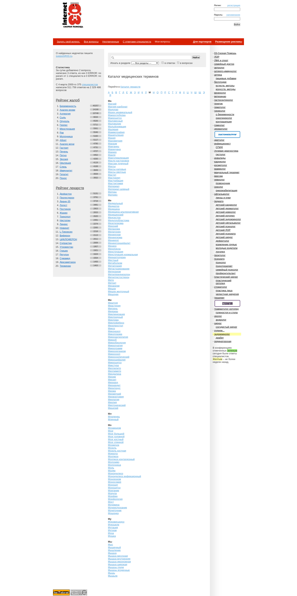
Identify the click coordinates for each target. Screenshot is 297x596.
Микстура (113, 365)
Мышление (114, 550)
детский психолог (225, 226)
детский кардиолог (226, 204)
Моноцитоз (114, 487)
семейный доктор (224, 64)
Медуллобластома (118, 220)
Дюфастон (66, 193)
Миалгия (113, 302)
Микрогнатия (115, 345)
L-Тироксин (66, 231)
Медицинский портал (72, 15)
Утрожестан (66, 246)
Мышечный (114, 547)
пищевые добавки (226, 78)
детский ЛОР (223, 230)
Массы (112, 166)
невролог (219, 179)
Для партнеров (202, 41)
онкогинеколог (224, 118)
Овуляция (65, 163)
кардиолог (220, 161)
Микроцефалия (117, 359)
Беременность (68, 106)
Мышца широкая (117, 564)
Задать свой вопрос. (68, 41)
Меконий (113, 226)
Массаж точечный (118, 163)
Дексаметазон (68, 262)
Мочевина (114, 504)
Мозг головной (116, 436)
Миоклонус (114, 388)
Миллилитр (114, 368)
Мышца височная (118, 555)
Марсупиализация (118, 157)
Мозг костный (115, 439)
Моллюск (113, 456)
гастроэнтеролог (223, 100)
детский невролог (226, 212)
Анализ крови (67, 109)
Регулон (64, 254)
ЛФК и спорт (221, 60)
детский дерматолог (227, 208)
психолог (221, 262)
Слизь (63, 166)
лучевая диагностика (226, 150)
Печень (64, 151)
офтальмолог (222, 194)
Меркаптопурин (117, 257)
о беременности (225, 114)
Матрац (112, 192)
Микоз (111, 328)
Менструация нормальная (123, 254)
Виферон (65, 235)
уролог (218, 316)
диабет (220, 337)
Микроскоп (114, 354)
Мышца (112, 553)
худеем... (219, 330)
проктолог (220, 255)
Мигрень (113, 308)
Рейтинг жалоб (68, 100)
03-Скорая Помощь (225, 53)
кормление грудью (226, 244)
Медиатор (113, 206)
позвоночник (223, 183)
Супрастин (66, 243)
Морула (112, 493)
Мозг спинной (115, 442)
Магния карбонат (117, 106)
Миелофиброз (116, 322)
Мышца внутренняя (119, 558)
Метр (111, 280)
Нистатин (65, 220)
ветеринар (220, 96)
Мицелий (113, 408)
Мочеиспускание (117, 507)
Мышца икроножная (119, 561)
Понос (63, 178)
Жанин (63, 212)
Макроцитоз (115, 118)
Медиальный (115, 203)
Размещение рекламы (228, 41)
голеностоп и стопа (227, 312)
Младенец (114, 416)
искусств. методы (225, 89)
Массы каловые (117, 169)
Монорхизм (114, 479)
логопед (220, 251)
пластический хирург (226, 276)
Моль (111, 467)
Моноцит (113, 484)
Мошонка (113, 513)
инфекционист (222, 143)
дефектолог (222, 240)
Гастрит (64, 147)
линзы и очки (223, 197)
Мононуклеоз (115, 473)
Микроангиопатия (118, 337)
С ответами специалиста (137, 41)
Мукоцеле (113, 524)
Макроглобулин (117, 115)
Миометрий (114, 393)
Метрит (112, 283)
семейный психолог (227, 269)
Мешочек (113, 294)
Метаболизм (115, 263)
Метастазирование (119, 268)
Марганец (113, 146)
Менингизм (114, 234)
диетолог (219, 140)
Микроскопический (118, 356)
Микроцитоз (115, 362)
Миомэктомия (116, 396)
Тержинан (65, 265)
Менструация (67, 128)
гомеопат (219, 125)
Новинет (64, 228)
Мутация (113, 527)
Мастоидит (114, 177)
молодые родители (227, 248)
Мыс (110, 544)
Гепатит (64, 174)
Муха (111, 533)
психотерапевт (224, 266)
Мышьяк (112, 575)
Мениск (112, 246)
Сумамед (65, 258)
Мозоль (112, 447)
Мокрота (113, 453)
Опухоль (64, 121)
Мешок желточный (118, 291)
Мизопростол (115, 325)
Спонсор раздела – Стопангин (227, 303)
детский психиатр (226, 233)
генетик (218, 103)
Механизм (114, 285)
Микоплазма (115, 334)
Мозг (110, 430)
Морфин (113, 496)
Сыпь (63, 117)
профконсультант (226, 273)
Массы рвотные (117, 172)
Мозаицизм (114, 428)
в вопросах (186, 63)
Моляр (112, 470)
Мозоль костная (117, 450)
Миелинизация (116, 314)
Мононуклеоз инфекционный (124, 476)
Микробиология (117, 342)
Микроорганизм (117, 351)
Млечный (113, 419)
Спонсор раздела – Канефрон (227, 134)
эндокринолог (222, 334)
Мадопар (113, 109)
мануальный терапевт (226, 172)
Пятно (63, 155)
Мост (111, 501)
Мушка (112, 536)
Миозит (112, 379)
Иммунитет (66, 170)
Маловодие (114, 123)
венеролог (220, 92)
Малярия (113, 129)
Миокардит (114, 385)
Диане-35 (65, 201)
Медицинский (115, 214)
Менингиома (115, 237)
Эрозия (64, 159)
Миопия (112, 402)
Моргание (113, 490)
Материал (113, 186)
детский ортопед (225, 215)
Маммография (116, 132)
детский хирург (224, 237)
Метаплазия (115, 265)
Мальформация (117, 126)
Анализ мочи (67, 144)
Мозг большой (116, 433)
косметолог (220, 165)
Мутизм (112, 530)
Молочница (66, 136)
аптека (218, 74)
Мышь (111, 573)
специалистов (90, 84)
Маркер (112, 152)
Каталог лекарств (130, 86)
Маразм (112, 143)
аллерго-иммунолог (225, 71)
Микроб (112, 339)
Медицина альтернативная (123, 211)
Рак (62, 132)
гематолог (220, 107)
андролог (221, 319)
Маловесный (115, 120)
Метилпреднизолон (119, 274)
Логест (63, 205)
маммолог (220, 168)
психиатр (219, 258)
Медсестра (114, 217)
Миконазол (114, 331)
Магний (112, 103)
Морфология (115, 499)
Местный (113, 260)
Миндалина (114, 373)
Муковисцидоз (116, 521)
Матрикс (113, 194)
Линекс (64, 224)
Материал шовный (118, 189)
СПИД (219, 147)
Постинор (65, 209)
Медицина (114, 209)
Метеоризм (114, 271)
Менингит (113, 240)
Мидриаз (113, 311)
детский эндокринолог (228, 219)
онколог (218, 186)
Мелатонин (114, 231)
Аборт (63, 140)
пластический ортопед (223, 282)
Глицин (64, 250)
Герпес (63, 125)
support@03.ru (64, 56)
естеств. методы (225, 85)
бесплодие (220, 82)
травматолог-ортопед (226, 308)
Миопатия (113, 399)
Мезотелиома (115, 223)
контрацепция (224, 121)
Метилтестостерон (118, 277)
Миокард (113, 382)
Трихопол (65, 216)
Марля (112, 155)
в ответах (170, 63)
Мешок (112, 288)
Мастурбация (115, 180)
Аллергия (65, 113)
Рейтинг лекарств (70, 188)
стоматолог (220, 286)
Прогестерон (67, 197)
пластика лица (224, 290)
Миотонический (117, 405)
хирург (218, 323)
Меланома (114, 228)
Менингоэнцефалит (119, 243)
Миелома (113, 319)
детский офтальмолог (228, 222)
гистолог (220, 154)
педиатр (219, 201)
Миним (112, 376)
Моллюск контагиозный (121, 459)
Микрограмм (115, 348)
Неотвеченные (110, 41)
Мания (112, 137)
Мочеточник (114, 510)
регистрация (233, 5)
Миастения (114, 305)
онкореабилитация (226, 190)
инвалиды (220, 158)
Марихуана (114, 149)
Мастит (112, 174)
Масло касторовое (118, 160)
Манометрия (115, 140)
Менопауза (114, 248)
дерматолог (220, 128)
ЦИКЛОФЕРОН (68, 239)
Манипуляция (115, 135)
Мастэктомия (115, 183)
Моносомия (114, 482)
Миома (112, 391)
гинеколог (219, 110)
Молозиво (113, 462)
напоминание (233, 14)
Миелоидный (115, 317)
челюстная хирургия (227, 294)
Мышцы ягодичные (119, 570)
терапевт (219, 297)
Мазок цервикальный (120, 112)
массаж (218, 176)
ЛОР (216, 56)
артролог (219, 67)
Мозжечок (113, 445)
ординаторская (222, 341)
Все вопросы (91, 41)
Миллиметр (114, 371)
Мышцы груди (116, 567)
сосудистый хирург (226, 326)
